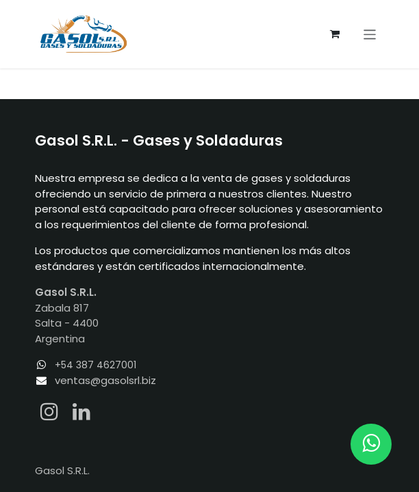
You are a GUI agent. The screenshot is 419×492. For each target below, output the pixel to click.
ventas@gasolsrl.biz (105, 380)
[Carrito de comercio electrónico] (334, 34)
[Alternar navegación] (370, 34)
